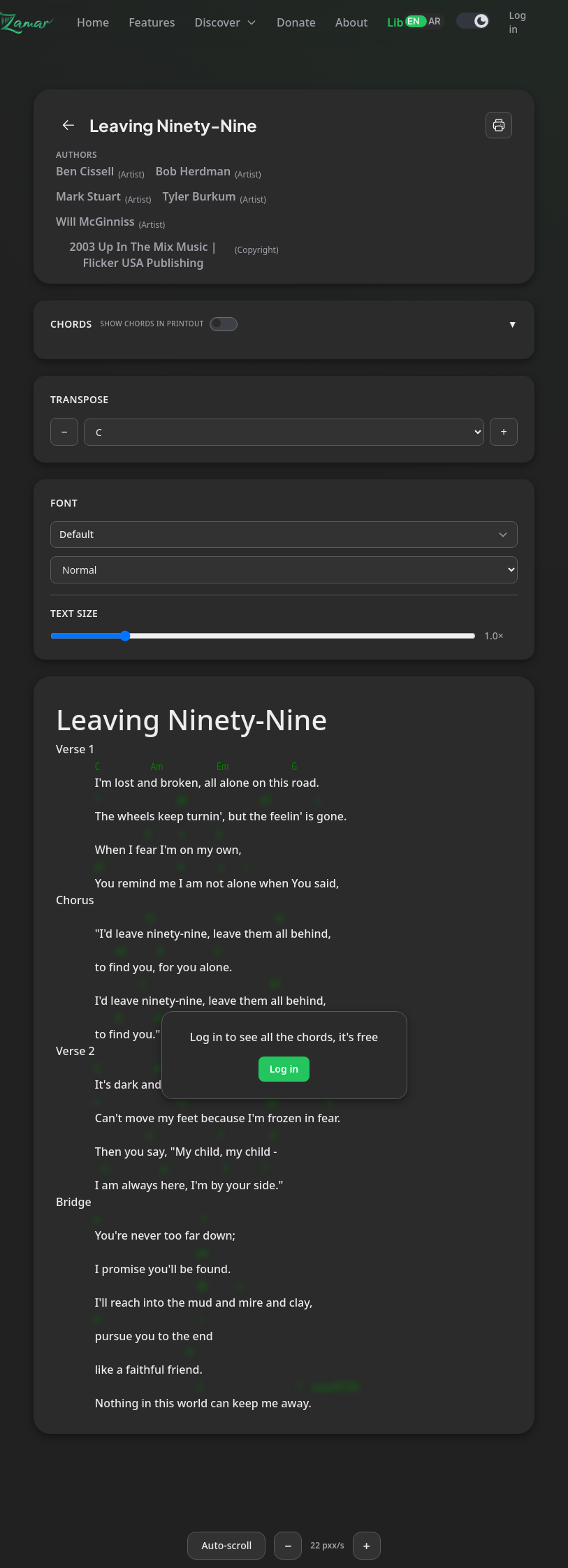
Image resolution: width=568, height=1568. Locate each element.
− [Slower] (287, 1545)
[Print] (499, 125)
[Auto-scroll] (226, 1546)
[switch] (473, 21)
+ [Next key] (503, 432)
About (351, 22)
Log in (518, 22)
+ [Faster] (366, 1545)
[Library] (68, 125)
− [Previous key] (64, 432)
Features (152, 22)
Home (93, 22)
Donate (296, 22)
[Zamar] (27, 22)
